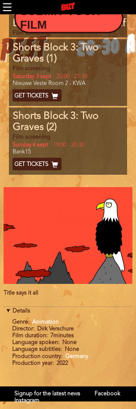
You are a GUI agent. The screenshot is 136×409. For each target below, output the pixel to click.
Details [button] (21, 311)
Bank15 (22, 152)
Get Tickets (37, 96)
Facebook (107, 394)
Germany (76, 357)
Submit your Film (60, 18)
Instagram (26, 401)
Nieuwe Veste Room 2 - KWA (49, 83)
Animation (45, 322)
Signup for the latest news (47, 394)
